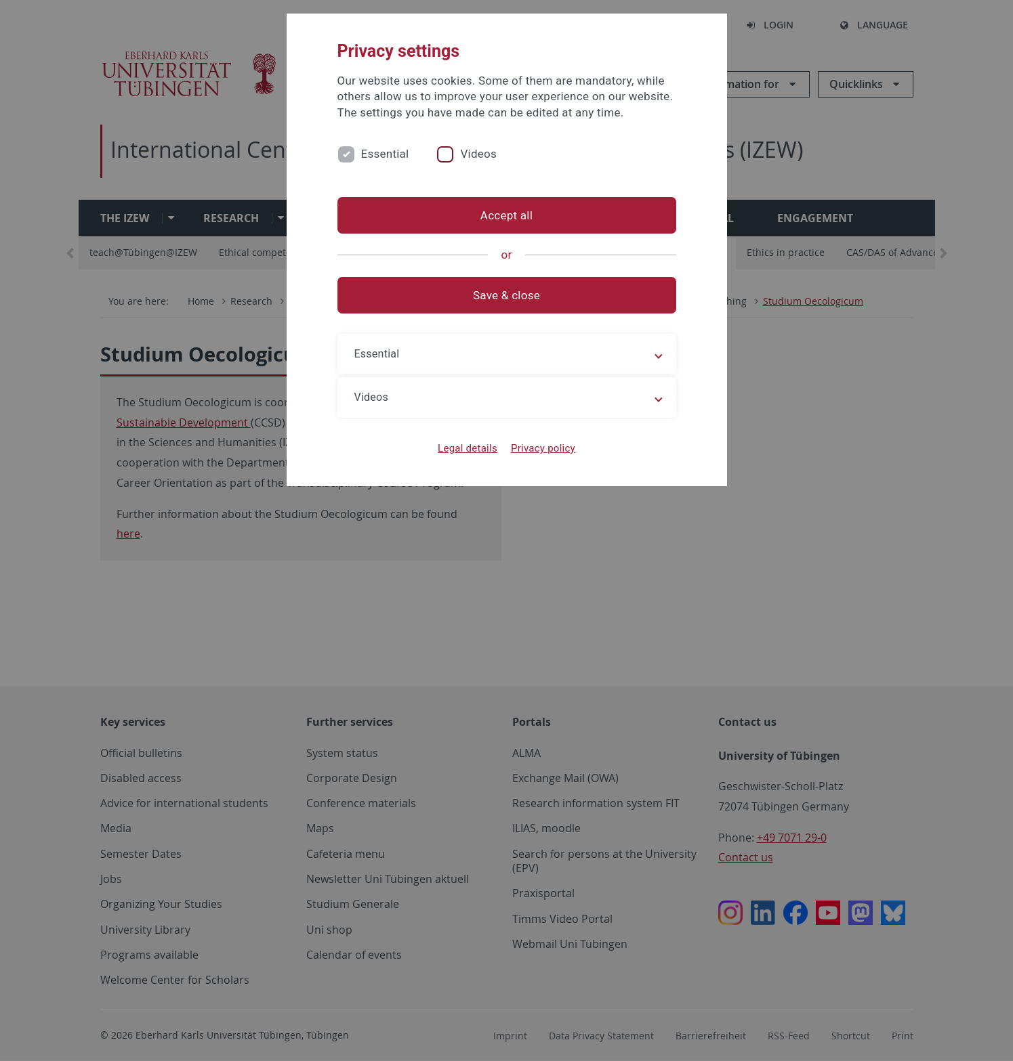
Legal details (467, 448)
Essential (385, 153)
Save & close (506, 295)
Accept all (506, 215)
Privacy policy (543, 448)
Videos (478, 153)
